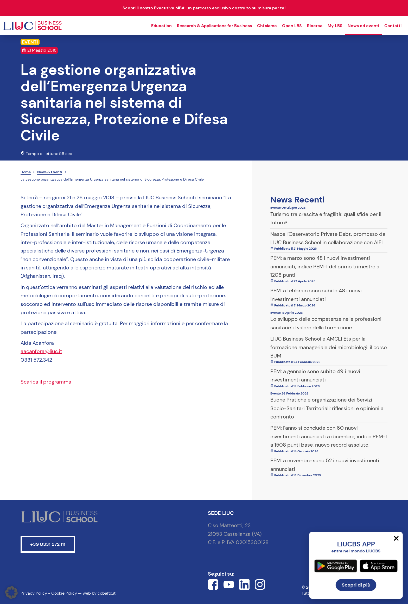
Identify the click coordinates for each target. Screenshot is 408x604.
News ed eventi (363, 25)
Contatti (392, 25)
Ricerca (314, 25)
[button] (11, 592)
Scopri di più (356, 585)
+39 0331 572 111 (47, 544)
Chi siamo (267, 25)
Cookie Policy (64, 593)
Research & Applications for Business (214, 25)
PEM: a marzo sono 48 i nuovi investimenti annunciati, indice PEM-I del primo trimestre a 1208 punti (324, 266)
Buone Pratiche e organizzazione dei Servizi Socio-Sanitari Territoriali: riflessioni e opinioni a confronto (327, 408)
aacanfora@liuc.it (41, 351)
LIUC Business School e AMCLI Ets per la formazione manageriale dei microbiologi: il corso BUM (328, 347)
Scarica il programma (46, 381)
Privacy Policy (34, 593)
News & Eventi (49, 172)
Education (161, 25)
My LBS (335, 25)
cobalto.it (107, 593)
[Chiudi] (396, 538)
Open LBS (292, 25)
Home (26, 172)
